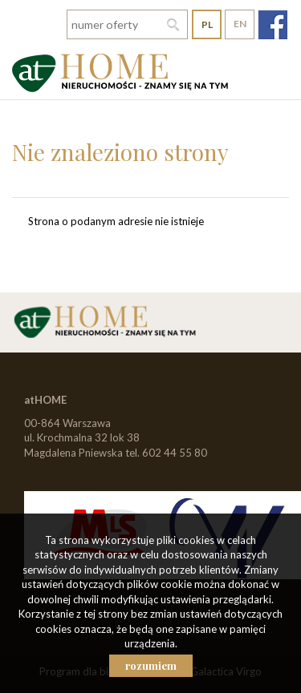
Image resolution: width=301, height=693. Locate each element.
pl (207, 24)
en (240, 24)
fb (272, 24)
